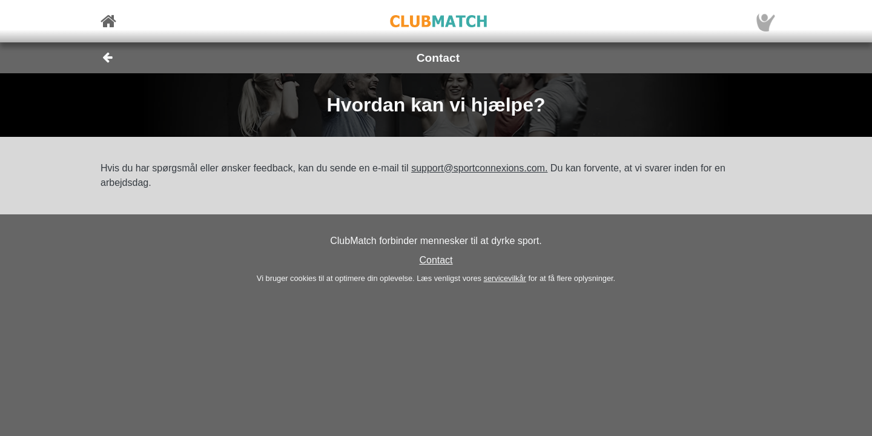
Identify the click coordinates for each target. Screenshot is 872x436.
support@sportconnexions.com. (479, 168)
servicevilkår (504, 278)
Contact (435, 260)
